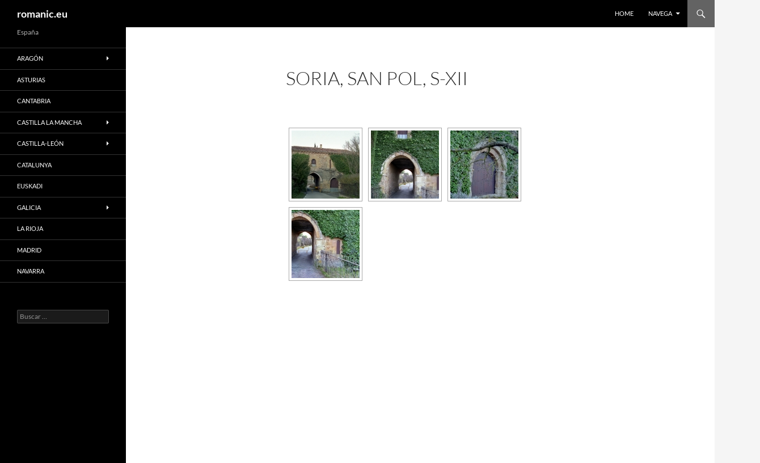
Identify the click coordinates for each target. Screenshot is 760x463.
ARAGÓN (30, 58)
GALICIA (29, 207)
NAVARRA (30, 271)
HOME (624, 13)
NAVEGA (660, 13)
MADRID (29, 250)
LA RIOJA (30, 228)
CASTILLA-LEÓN (40, 143)
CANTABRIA (33, 100)
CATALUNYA (34, 165)
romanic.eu (42, 13)
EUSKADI (30, 186)
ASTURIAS (31, 79)
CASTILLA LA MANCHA (49, 122)
